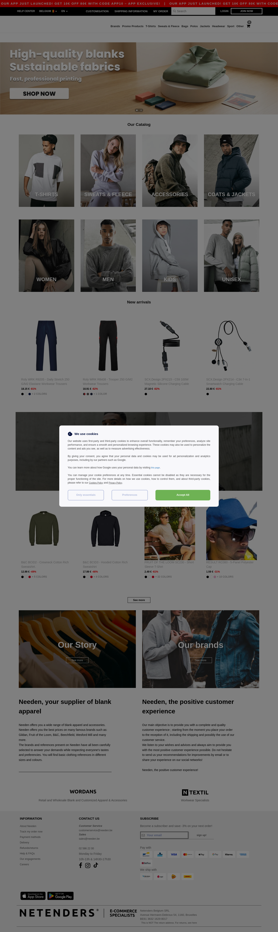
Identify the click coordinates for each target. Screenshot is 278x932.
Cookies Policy (97, 482)
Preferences (129, 494)
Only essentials (86, 494)
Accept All (183, 494)
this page (156, 467)
